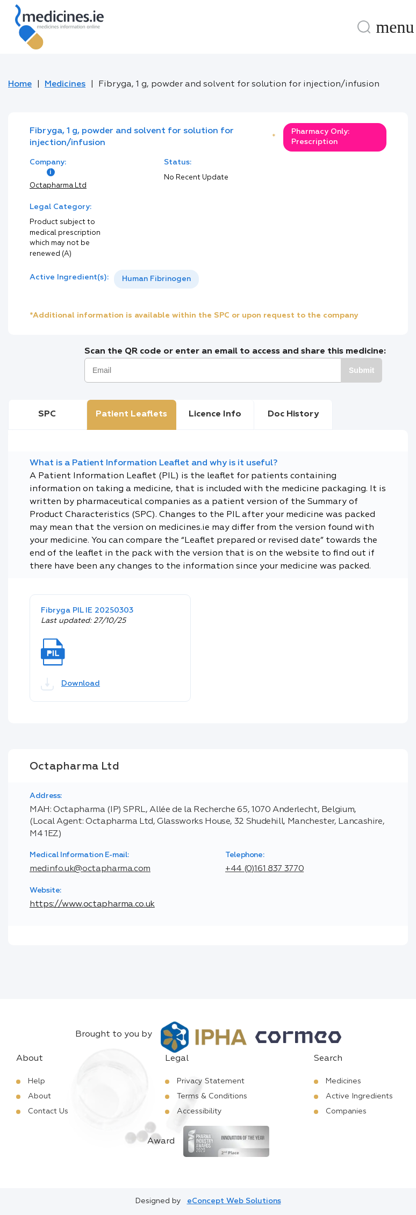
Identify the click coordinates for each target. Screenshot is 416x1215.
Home (20, 84)
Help (36, 1081)
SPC (47, 414)
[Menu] (395, 27)
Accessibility (199, 1111)
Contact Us (48, 1111)
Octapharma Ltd (58, 185)
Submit (361, 370)
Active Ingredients (359, 1096)
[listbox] (156, 279)
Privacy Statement (211, 1081)
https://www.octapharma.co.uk (92, 904)
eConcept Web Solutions (234, 1201)
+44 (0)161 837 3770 (264, 869)
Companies (346, 1111)
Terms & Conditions (212, 1096)
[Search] (364, 27)
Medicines (65, 84)
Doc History (293, 414)
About (39, 1096)
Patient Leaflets (131, 414)
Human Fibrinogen (156, 279)
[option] (156, 279)
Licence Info (215, 414)
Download (70, 684)
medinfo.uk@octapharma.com (90, 869)
